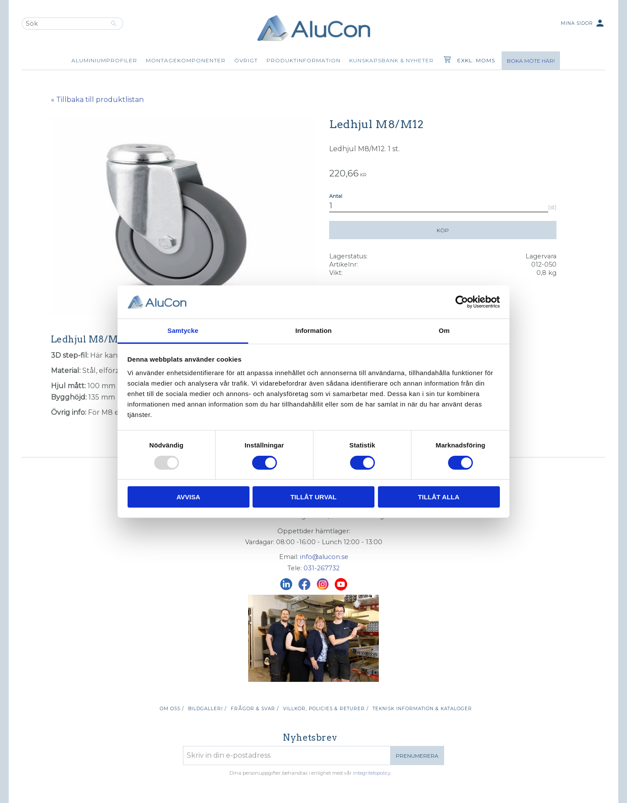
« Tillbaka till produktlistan (97, 99)
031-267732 (321, 568)
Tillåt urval (313, 497)
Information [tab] (313, 330)
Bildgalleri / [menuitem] (207, 709)
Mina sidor (583, 24)
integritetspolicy (372, 773)
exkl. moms (476, 60)
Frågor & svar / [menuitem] (255, 709)
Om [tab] (443, 330)
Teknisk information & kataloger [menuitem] (422, 709)
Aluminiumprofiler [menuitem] (104, 60)
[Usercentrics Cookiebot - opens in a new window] (462, 301)
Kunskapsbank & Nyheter (391, 60)
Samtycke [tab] (183, 330)
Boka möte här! (531, 61)
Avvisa (188, 497)
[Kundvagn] (445, 60)
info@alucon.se (324, 557)
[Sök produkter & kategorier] (63, 23)
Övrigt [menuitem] (246, 60)
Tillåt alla (438, 497)
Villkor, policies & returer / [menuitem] (325, 709)
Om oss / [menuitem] (172, 709)
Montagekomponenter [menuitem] (186, 60)
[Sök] (113, 23)
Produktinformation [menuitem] (303, 60)
